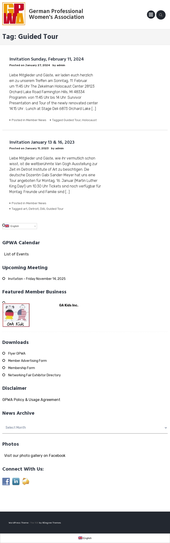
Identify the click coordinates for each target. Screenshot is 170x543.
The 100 (35, 523)
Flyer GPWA (16, 354)
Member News (36, 120)
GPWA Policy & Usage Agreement (31, 399)
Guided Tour (72, 120)
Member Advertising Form (27, 361)
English (12, 225)
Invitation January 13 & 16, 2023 (42, 142)
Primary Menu (151, 15)
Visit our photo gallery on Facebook (33, 455)
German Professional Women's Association (56, 14)
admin (61, 65)
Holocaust (89, 120)
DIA (42, 208)
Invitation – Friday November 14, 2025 (37, 279)
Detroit (34, 208)
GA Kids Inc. (68, 305)
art (25, 208)
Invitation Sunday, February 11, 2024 (46, 59)
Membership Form (21, 368)
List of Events (15, 254)
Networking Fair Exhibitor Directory (34, 375)
